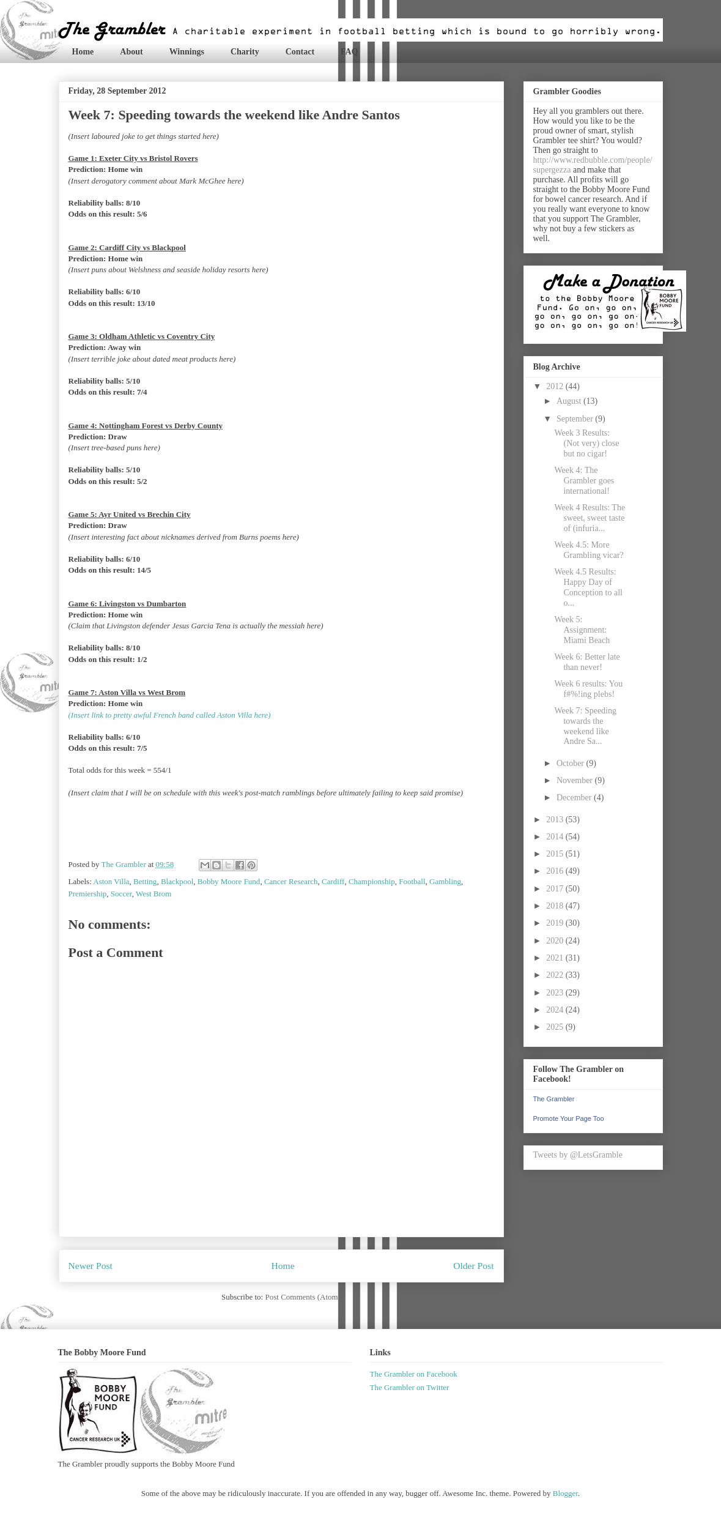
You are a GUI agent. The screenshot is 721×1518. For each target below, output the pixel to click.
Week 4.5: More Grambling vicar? (588, 550)
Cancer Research (291, 881)
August (569, 401)
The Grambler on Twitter (409, 1387)
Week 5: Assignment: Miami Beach (582, 630)
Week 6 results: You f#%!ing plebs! (588, 689)
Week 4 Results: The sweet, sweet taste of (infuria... (589, 518)
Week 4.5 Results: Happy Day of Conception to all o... (588, 587)
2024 (556, 1009)
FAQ (349, 51)
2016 (556, 871)
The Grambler (554, 1099)
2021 (556, 957)
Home (83, 51)
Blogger (565, 1493)
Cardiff (333, 881)
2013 (556, 819)
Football (412, 881)
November (575, 780)
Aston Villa (111, 881)
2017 (556, 888)
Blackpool (177, 881)
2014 (556, 836)
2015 (556, 853)
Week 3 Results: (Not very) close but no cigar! (586, 443)
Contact (300, 51)
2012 (556, 386)
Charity (245, 51)
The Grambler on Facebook (413, 1373)
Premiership (87, 893)
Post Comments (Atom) (303, 1296)
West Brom (154, 893)
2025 (556, 1027)
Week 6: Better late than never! (586, 662)
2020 (556, 940)
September (575, 418)
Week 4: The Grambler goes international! (584, 481)
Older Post (473, 1265)
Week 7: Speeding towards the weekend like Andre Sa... (585, 726)
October (571, 763)
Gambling (445, 881)
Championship (372, 881)
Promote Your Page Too (568, 1118)
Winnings (186, 51)
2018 (556, 905)
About (131, 51)
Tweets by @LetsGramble (578, 1154)
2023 (556, 992)
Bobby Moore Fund (229, 881)
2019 (556, 923)
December (575, 797)
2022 (556, 975)
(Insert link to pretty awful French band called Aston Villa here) (169, 715)
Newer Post (90, 1265)
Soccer (121, 893)
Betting (145, 881)
